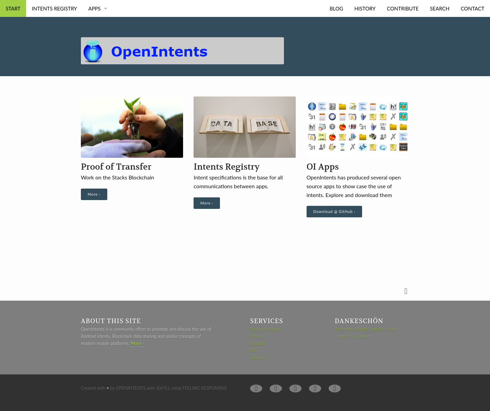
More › (94, 194)
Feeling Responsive (204, 388)
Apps (94, 8)
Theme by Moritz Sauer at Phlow (366, 329)
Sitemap (257, 357)
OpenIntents (131, 388)
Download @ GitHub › (334, 211)
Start (13, 8)
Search (439, 8)
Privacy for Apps (265, 329)
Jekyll (163, 388)
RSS (254, 350)
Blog (336, 8)
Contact (473, 8)
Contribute (403, 8)
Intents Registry (54, 8)
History (365, 8)
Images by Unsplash (353, 336)
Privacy (257, 336)
